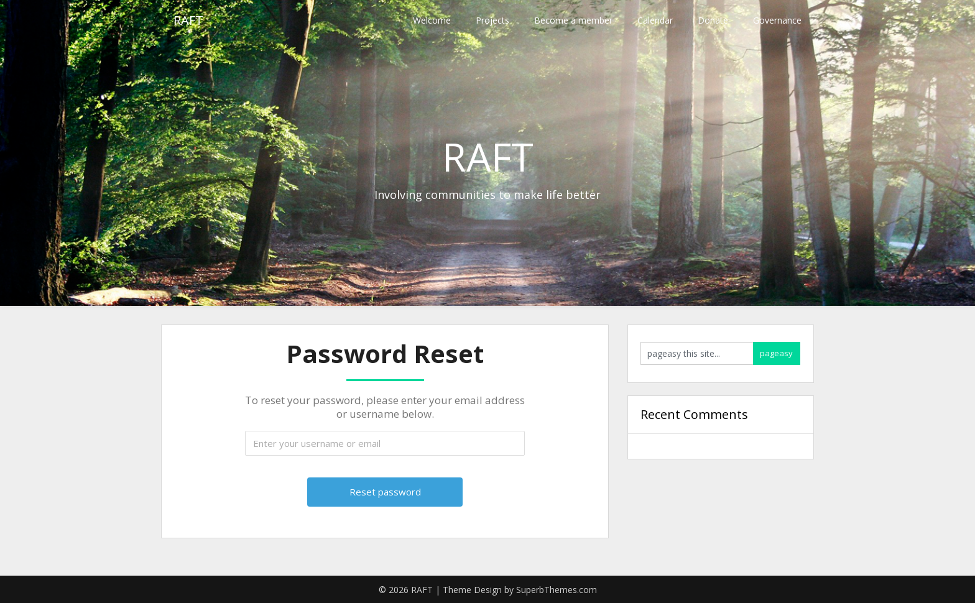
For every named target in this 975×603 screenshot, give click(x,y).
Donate (713, 20)
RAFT (188, 20)
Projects (492, 20)
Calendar (655, 20)
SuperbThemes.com (556, 590)
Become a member (573, 20)
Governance (777, 20)
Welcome (432, 20)
